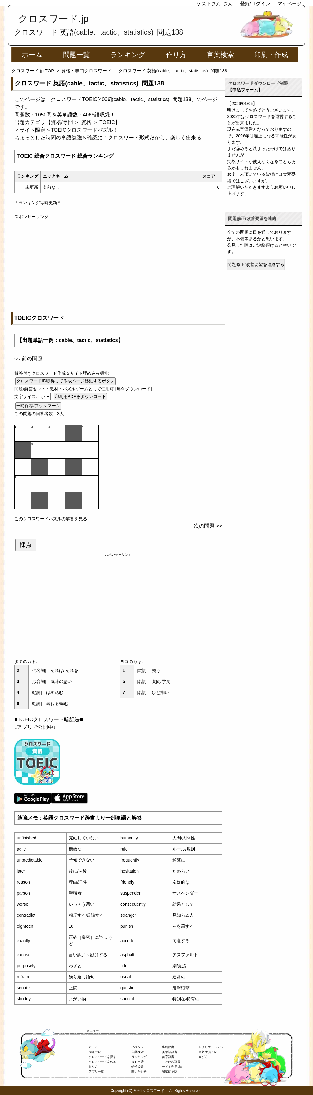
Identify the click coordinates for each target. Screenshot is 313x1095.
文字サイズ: (26, 396)
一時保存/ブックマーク (38, 405)
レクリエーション (211, 1047)
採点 (26, 544)
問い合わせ (139, 1071)
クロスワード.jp (53, 18)
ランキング (127, 55)
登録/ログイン (255, 3)
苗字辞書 (168, 1057)
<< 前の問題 (28, 359)
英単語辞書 (169, 1052)
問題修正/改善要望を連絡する (255, 264)
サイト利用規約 (172, 1066)
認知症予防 (169, 1071)
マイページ (289, 3)
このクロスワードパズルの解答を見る (50, 518)
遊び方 (203, 1057)
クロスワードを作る (102, 1061)
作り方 (176, 55)
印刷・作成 (271, 55)
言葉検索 (220, 55)
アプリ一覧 (96, 1071)
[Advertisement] (118, 263)
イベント (137, 1047)
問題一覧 (76, 55)
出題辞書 (168, 1047)
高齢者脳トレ (208, 1052)
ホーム (32, 55)
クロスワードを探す (102, 1057)
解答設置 (137, 1066)
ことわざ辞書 (171, 1061)
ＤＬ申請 (137, 1061)
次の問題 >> (208, 526)
